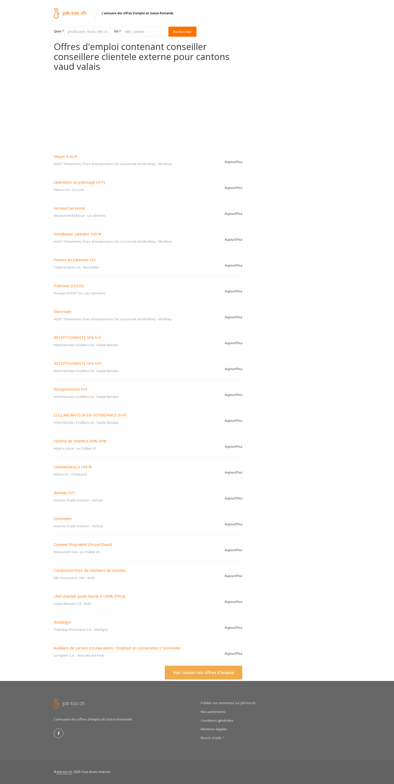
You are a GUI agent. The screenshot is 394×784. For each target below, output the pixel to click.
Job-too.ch (64, 772)
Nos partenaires (213, 711)
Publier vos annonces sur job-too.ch (228, 703)
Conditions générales (217, 720)
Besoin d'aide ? (212, 738)
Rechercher (182, 31)
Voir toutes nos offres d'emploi (203, 672)
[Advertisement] (148, 109)
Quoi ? (59, 31)
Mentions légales (214, 729)
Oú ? (117, 31)
